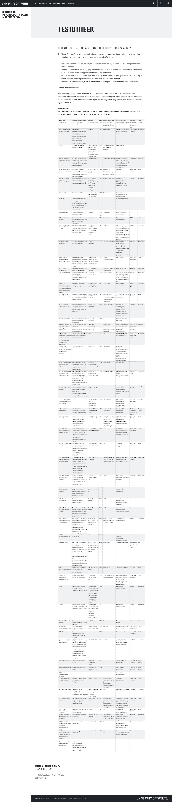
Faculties (42, 3)
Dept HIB (56, 3)
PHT (63, 3)
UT (36, 3)
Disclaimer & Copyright (42, 798)
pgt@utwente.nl (41, 778)
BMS (49, 3)
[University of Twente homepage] (15, 3)
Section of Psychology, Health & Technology (15, 15)
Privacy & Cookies (60, 798)
